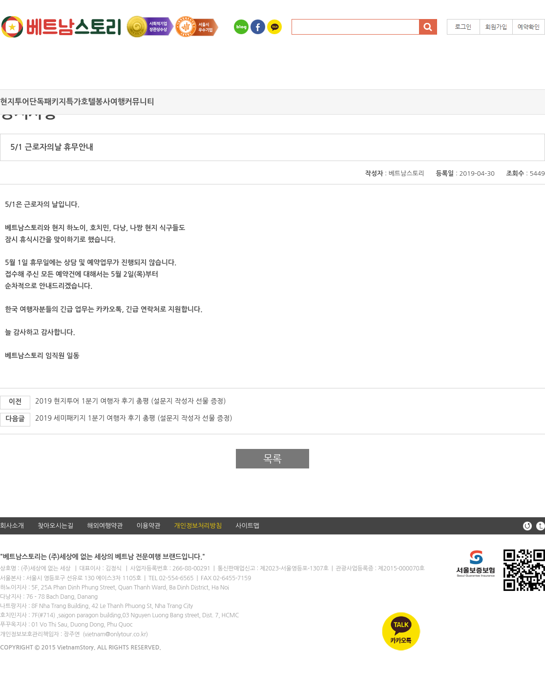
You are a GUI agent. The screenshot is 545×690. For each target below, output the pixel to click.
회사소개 (12, 526)
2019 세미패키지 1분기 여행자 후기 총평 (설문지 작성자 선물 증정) (133, 418)
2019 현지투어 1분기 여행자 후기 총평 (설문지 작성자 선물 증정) (130, 401)
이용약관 (149, 526)
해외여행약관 (105, 526)
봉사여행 (110, 101)
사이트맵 (247, 526)
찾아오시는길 (55, 526)
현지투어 (14, 101)
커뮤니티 (139, 101)
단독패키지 (47, 101)
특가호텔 (80, 101)
